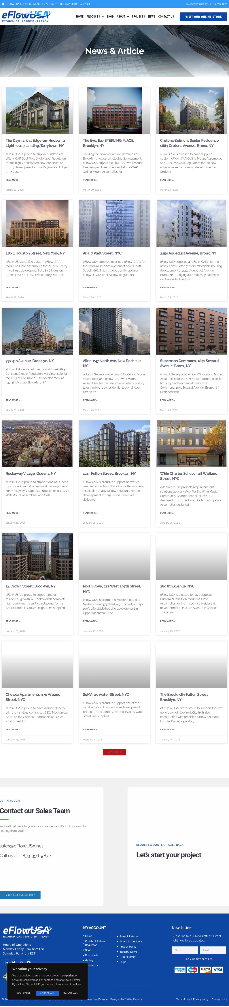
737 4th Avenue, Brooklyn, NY (30, 362)
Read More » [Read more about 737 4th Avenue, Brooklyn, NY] (13, 401)
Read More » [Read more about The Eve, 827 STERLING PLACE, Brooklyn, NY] (90, 180)
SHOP (110, 16)
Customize (23, 993)
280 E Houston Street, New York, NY (35, 254)
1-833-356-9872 (218, 4)
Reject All (46, 993)
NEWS (151, 16)
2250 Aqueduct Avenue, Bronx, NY (188, 254)
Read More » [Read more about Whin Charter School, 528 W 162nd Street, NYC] (167, 514)
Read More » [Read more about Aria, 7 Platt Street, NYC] (90, 288)
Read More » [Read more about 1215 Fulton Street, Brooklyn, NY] (90, 514)
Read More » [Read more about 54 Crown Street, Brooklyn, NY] (13, 623)
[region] (47, 982)
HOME (80, 16)
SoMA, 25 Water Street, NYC (106, 697)
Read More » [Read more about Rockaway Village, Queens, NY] (13, 514)
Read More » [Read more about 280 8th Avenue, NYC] (167, 623)
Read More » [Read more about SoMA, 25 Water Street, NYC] (90, 732)
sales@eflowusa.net (197, 4)
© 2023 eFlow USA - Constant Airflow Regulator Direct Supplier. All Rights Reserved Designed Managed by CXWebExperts (72, 1002)
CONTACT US (166, 16)
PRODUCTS (95, 16)
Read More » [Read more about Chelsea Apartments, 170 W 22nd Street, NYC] (13, 732)
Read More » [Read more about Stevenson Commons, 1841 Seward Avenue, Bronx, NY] (167, 401)
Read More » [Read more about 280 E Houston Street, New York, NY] (13, 288)
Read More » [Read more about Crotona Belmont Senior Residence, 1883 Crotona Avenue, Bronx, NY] (167, 180)
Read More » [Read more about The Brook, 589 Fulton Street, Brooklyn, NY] (167, 732)
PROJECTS (138, 16)
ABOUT (123, 16)
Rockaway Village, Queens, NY (31, 475)
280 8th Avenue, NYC (177, 588)
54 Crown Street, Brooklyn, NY (31, 588)
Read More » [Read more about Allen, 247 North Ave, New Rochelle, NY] (90, 401)
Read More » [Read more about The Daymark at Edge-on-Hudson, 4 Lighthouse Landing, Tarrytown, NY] (13, 180)
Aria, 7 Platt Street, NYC (102, 254)
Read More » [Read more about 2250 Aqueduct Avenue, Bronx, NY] (167, 288)
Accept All (71, 993)
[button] (114, 755)
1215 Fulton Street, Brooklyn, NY (109, 475)
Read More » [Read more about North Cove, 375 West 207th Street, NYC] (90, 623)
